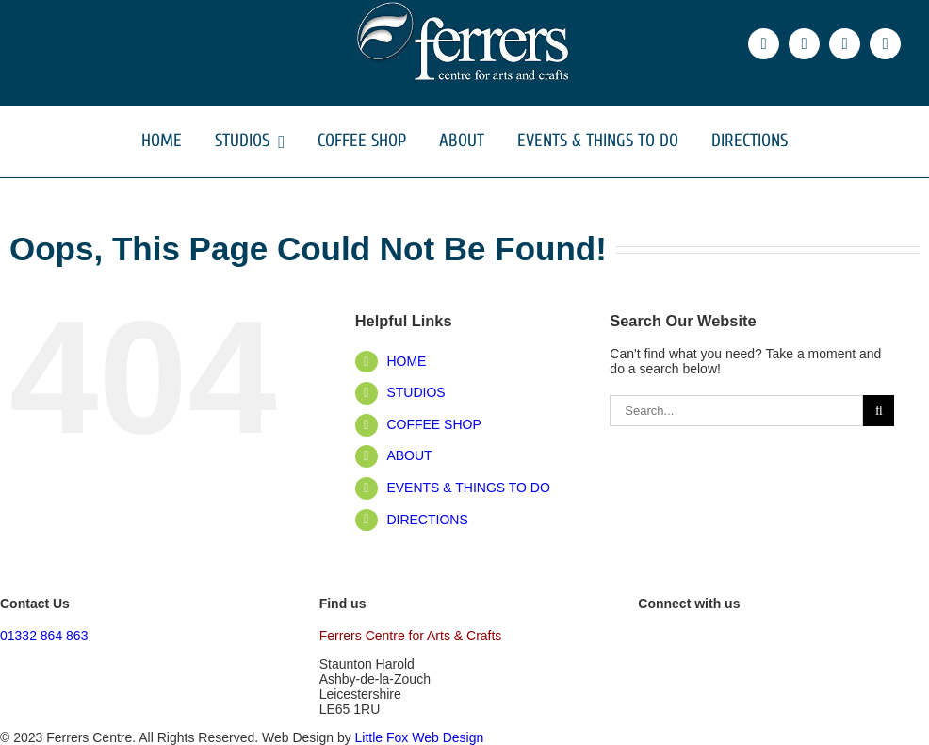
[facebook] (763, 43)
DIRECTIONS (426, 519)
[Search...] (736, 410)
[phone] (885, 43)
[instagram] (844, 43)
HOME (406, 361)
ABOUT (409, 455)
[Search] (878, 410)
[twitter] (804, 43)
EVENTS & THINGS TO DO (467, 487)
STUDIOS (415, 392)
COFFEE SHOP (433, 424)
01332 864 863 (44, 635)
